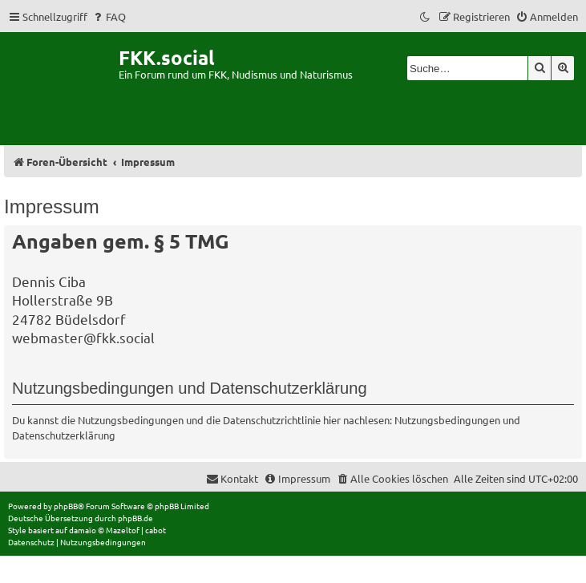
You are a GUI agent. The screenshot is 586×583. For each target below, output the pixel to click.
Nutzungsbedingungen (447, 420)
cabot (155, 530)
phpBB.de (135, 518)
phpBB (66, 506)
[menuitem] (108, 16)
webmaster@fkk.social (83, 337)
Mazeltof (122, 530)
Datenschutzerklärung (63, 435)
